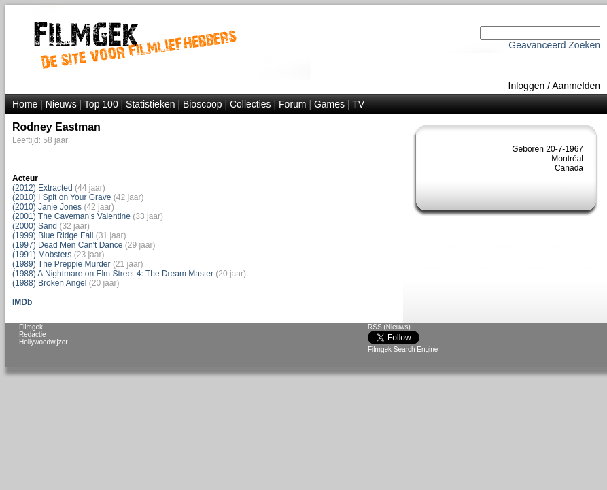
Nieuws (61, 104)
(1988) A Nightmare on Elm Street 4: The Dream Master (112, 273)
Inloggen (526, 85)
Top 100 (101, 104)
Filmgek (31, 327)
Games (329, 104)
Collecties (250, 104)
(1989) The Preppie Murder (61, 264)
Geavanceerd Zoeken (554, 44)
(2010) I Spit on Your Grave (61, 197)
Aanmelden (576, 85)
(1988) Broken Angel (49, 283)
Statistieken (150, 104)
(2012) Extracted (42, 188)
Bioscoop (202, 104)
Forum (292, 104)
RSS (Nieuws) (389, 327)
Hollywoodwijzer (43, 342)
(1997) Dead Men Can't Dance (67, 245)
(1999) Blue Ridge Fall (52, 235)
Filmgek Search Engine (403, 349)
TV (358, 104)
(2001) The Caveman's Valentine (71, 216)
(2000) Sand (34, 226)
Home (24, 104)
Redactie (32, 334)
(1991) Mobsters (41, 254)
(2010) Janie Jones (47, 207)
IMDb (22, 302)
